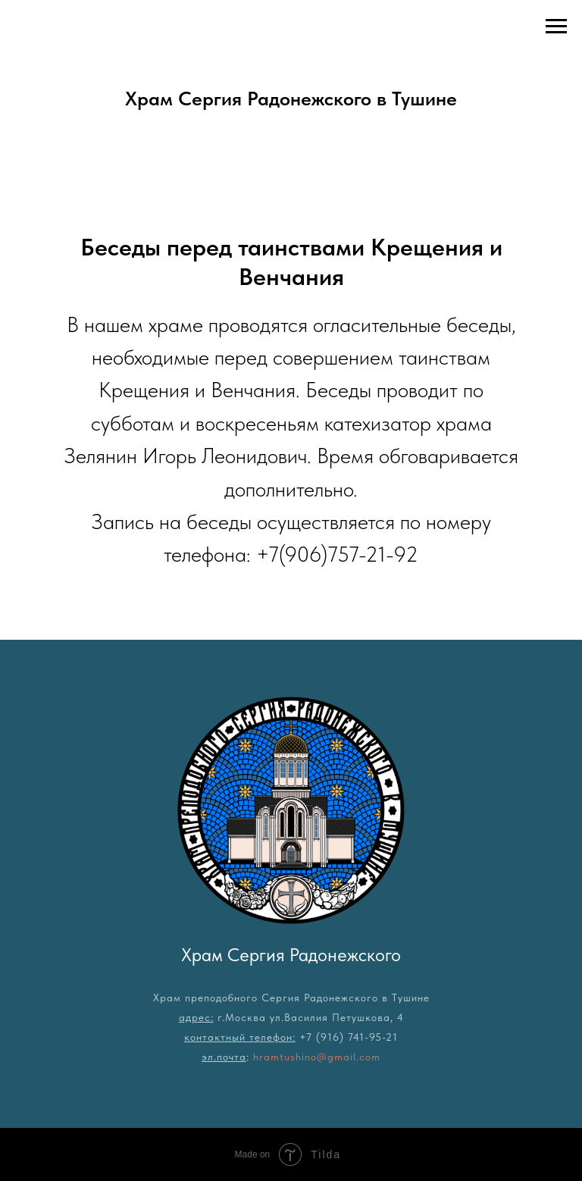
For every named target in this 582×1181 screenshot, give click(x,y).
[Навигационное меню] (556, 26)
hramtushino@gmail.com (316, 1057)
